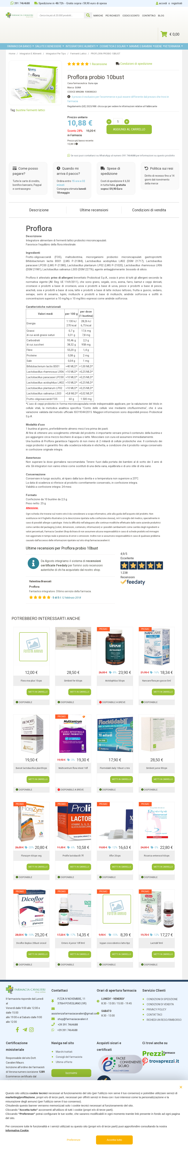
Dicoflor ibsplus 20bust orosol (31, 943)
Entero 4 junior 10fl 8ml (73, 943)
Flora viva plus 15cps (31, 680)
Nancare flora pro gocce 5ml (156, 680)
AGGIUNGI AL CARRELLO (129, 129)
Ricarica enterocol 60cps (156, 855)
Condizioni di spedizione (136, 63)
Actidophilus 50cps (115, 680)
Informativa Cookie (17, 1130)
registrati (176, 3)
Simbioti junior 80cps (156, 768)
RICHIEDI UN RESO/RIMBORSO (164, 1019)
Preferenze (73, 1139)
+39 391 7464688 (64, 1024)
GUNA (78, 87)
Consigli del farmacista (69, 1056)
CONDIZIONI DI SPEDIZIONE (162, 999)
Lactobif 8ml (156, 943)
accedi (163, 3)
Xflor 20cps (115, 855)
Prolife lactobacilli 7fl (73, 855)
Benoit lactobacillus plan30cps (31, 768)
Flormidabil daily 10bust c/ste (115, 768)
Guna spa (93, 83)
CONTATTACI (154, 1014)
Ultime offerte (64, 1062)
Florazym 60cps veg (31, 855)
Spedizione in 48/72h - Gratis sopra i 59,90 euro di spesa (70, 3)
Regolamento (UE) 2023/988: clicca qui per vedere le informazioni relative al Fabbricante (112, 106)
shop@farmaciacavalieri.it (69, 1019)
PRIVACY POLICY (156, 1009)
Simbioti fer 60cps (73, 680)
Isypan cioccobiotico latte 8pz (115, 943)
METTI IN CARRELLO (38, 692)
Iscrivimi (71, 1073)
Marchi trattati (64, 1051)
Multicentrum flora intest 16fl (73, 768)
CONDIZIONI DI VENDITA (160, 1004)
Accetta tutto (114, 1139)
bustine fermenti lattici (30, 110)
